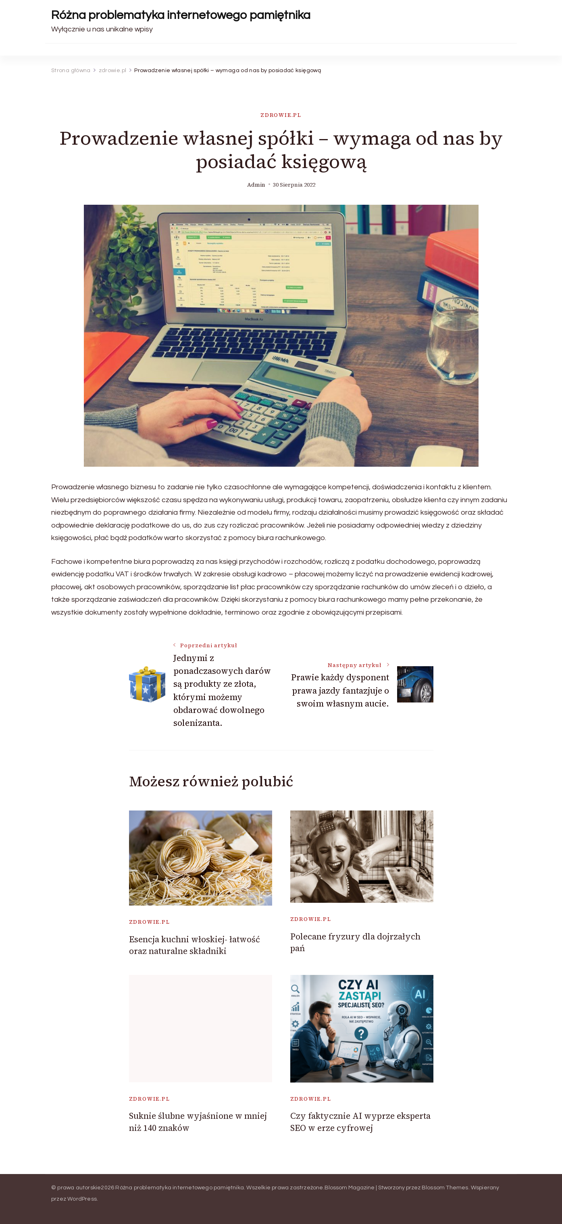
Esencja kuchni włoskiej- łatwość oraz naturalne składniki (194, 945)
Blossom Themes (445, 1188)
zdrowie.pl (281, 115)
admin (256, 185)
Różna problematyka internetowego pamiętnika (180, 15)
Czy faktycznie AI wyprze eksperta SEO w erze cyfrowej (360, 1121)
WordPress (82, 1199)
